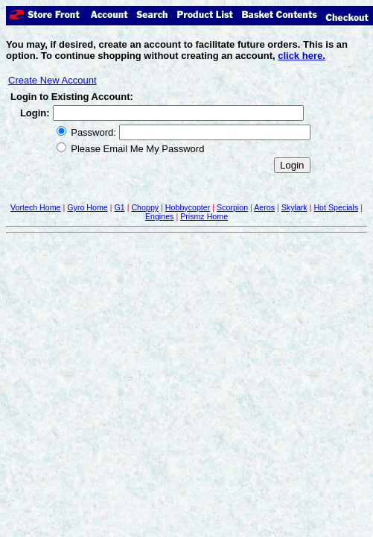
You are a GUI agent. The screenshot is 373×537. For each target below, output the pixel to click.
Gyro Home (87, 207)
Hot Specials (335, 207)
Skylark (294, 207)
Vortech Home (35, 207)
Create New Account (52, 80)
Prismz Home (204, 216)
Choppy (145, 207)
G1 (119, 207)
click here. (301, 55)
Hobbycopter (187, 207)
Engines (159, 216)
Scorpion (232, 207)
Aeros (264, 207)
